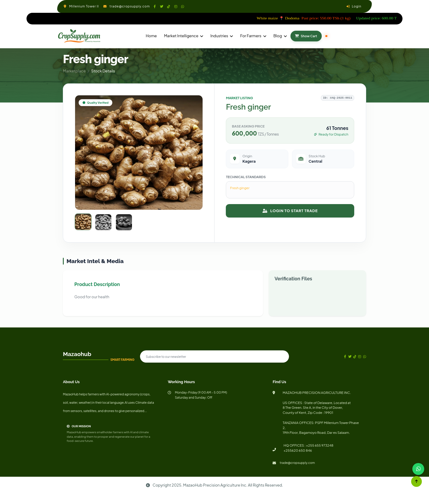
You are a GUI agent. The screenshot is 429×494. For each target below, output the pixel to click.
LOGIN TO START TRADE (290, 210)
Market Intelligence (181, 35)
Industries (219, 35)
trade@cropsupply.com (130, 6)
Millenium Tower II (84, 6)
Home (151, 35)
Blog (277, 35)
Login (356, 6)
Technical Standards (246, 177)
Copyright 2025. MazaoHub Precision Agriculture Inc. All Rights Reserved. (214, 485)
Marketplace (74, 71)
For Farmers (250, 35)
